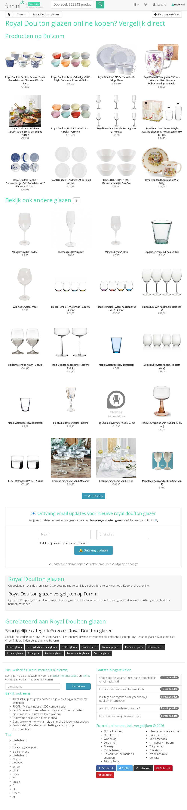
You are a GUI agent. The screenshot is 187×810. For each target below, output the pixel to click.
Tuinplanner (156, 746)
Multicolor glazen (134, 647)
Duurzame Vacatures (25, 718)
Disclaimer (110, 742)
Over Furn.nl (111, 735)
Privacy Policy (111, 761)
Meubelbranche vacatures (165, 731)
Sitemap (109, 746)
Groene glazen (89, 647)
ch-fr (15, 770)
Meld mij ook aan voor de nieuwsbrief (62, 543)
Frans (16, 744)
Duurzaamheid (158, 735)
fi (13, 785)
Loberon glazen (53, 653)
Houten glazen (15, 653)
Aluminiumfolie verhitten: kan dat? (139, 708)
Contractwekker (22, 721)
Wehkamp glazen (111, 647)
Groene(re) (34, 4)
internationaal (49, 718)
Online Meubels (113, 731)
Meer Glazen (93, 496)
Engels (16, 781)
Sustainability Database (27, 725)
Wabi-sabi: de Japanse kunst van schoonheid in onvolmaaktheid (139, 679)
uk (14, 789)
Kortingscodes (158, 739)
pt (14, 778)
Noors (16, 759)
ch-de (16, 766)
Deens (16, 793)
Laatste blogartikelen (113, 670)
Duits (16, 774)
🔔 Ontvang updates (93, 550)
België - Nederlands (24, 748)
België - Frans (21, 751)
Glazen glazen (155, 647)
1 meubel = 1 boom (161, 742)
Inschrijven (78, 686)
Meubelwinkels (112, 750)
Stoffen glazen (69, 647)
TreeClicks (19, 699)
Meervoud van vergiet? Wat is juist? (139, 716)
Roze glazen (34, 653)
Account (159, 4)
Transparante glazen (78, 653)
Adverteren (156, 750)
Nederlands (20, 740)
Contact (154, 757)
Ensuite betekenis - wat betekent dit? (139, 689)
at (14, 797)
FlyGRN (17, 706)
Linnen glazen (14, 647)
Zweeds (17, 763)
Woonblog (110, 739)
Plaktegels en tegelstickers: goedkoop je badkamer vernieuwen (139, 698)
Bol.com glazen (102, 653)
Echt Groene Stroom (25, 710)
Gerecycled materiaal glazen (42, 647)
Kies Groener (20, 714)
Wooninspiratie (158, 754)
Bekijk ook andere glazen (42, 200)
